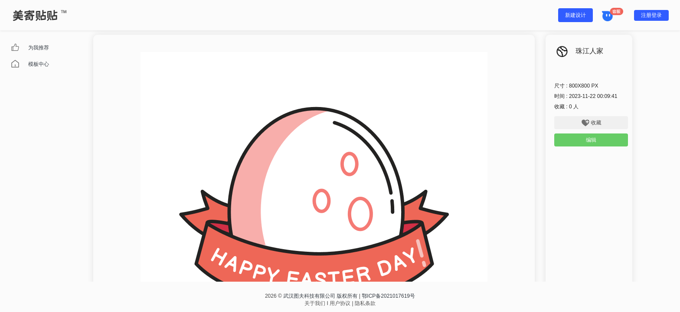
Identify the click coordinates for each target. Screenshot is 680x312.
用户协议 (340, 303)
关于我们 (314, 303)
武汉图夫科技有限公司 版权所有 (320, 296)
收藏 (591, 122)
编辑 (591, 140)
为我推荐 (38, 48)
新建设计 (575, 15)
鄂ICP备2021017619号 (388, 296)
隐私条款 (365, 303)
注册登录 (651, 15)
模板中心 (38, 64)
